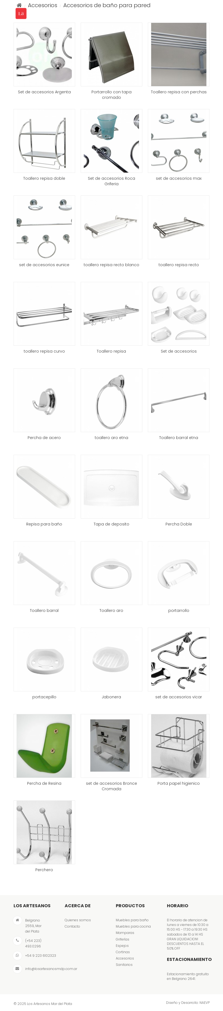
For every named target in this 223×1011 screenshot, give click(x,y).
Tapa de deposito (111, 524)
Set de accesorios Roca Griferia (111, 181)
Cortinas (123, 952)
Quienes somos (78, 920)
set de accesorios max (178, 178)
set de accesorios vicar (178, 697)
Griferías (122, 939)
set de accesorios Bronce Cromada (111, 786)
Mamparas (125, 932)
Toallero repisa (111, 351)
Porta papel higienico (179, 783)
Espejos (122, 945)
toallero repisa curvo (44, 351)
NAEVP (205, 1002)
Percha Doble (179, 524)
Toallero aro (111, 610)
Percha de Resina (44, 783)
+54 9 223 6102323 (40, 955)
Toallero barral (44, 610)
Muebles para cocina (133, 926)
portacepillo (44, 697)
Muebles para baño (132, 920)
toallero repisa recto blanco (111, 265)
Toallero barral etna (178, 437)
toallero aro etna (111, 437)
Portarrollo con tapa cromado (111, 94)
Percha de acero (44, 437)
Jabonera (111, 697)
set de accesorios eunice (44, 265)
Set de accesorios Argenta (44, 92)
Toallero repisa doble (44, 178)
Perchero (44, 870)
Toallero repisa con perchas (179, 92)
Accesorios (125, 958)
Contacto (72, 926)
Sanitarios (124, 964)
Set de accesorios (179, 351)
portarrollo (178, 610)
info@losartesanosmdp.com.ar (51, 968)
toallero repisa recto (179, 265)
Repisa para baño (44, 524)
